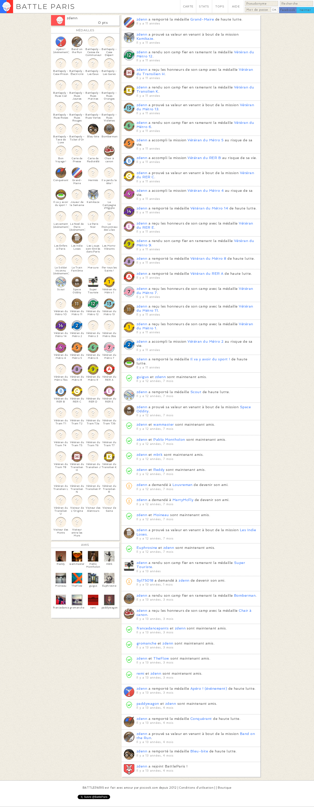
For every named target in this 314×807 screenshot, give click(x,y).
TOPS (219, 6)
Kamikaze (145, 38)
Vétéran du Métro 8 (208, 258)
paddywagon (148, 704)
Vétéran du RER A (207, 273)
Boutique (224, 787)
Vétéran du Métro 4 (206, 190)
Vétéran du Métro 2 (206, 341)
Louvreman (182, 485)
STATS (204, 6)
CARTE (188, 6)
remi (140, 673)
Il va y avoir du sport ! (210, 359)
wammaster (163, 424)
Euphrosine (147, 548)
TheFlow (161, 658)
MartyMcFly (183, 500)
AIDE (236, 6)
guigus (143, 377)
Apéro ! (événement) (208, 688)
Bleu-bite (199, 751)
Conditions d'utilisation (196, 787)
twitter (305, 10)
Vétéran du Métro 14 (209, 208)
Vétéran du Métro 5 (206, 140)
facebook (287, 10)
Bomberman (245, 595)
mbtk (157, 455)
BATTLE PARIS (45, 6)
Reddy (158, 470)
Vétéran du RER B (204, 158)
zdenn (72, 18)
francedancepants (153, 628)
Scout (195, 392)
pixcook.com (149, 787)
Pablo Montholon (169, 439)
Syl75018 (145, 580)
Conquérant (201, 719)
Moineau (161, 515)
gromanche (146, 643)
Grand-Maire (202, 19)
